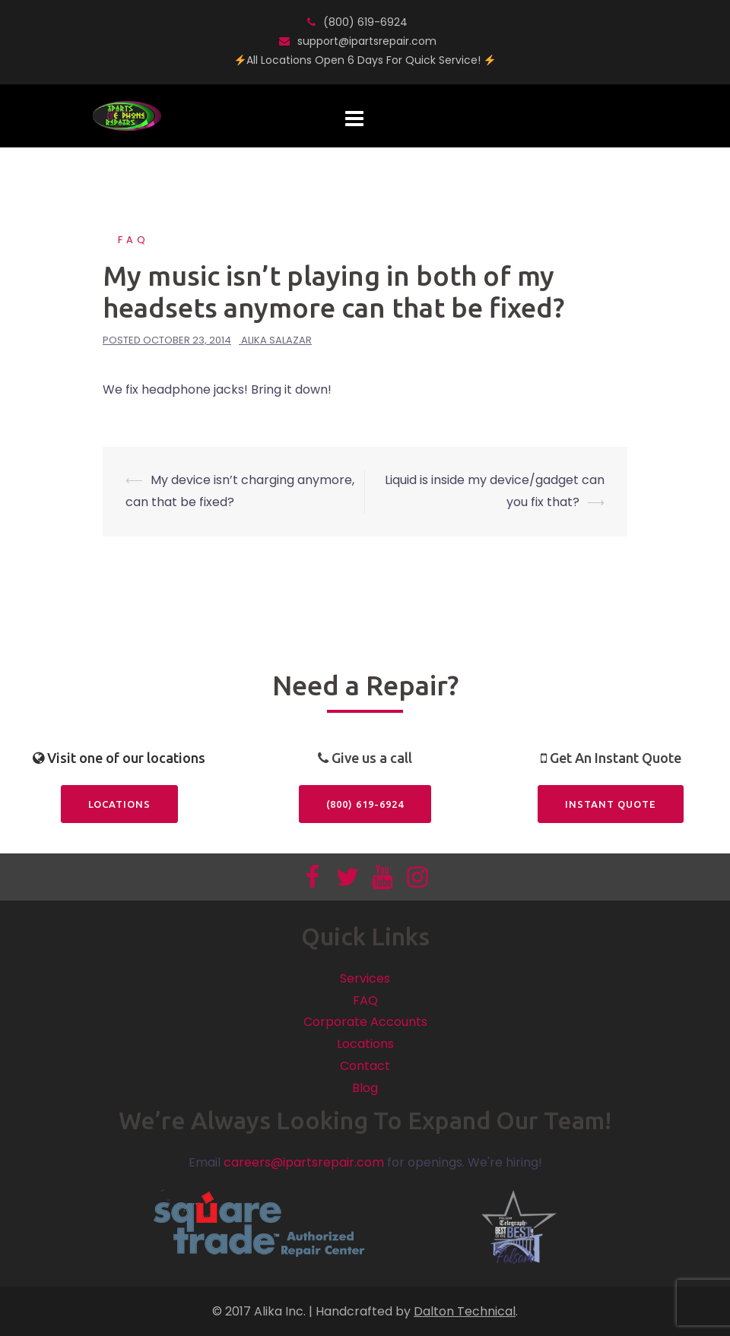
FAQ (133, 240)
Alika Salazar (276, 340)
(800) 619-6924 (365, 22)
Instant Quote (610, 804)
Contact (365, 1066)
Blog (365, 1088)
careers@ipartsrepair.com (304, 1162)
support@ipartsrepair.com (366, 41)
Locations (119, 804)
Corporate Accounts (365, 1021)
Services (365, 978)
